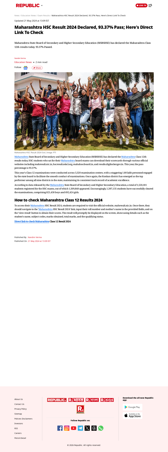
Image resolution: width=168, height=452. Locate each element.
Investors (18, 423)
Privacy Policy (20, 409)
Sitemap (18, 413)
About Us (18, 399)
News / (17, 15)
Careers (18, 433)
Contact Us (19, 404)
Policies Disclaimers (23, 418)
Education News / (29, 15)
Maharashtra (21, 156)
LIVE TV (141, 5)
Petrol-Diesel (20, 438)
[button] (37, 68)
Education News (23, 62)
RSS (16, 428)
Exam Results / (44, 15)
